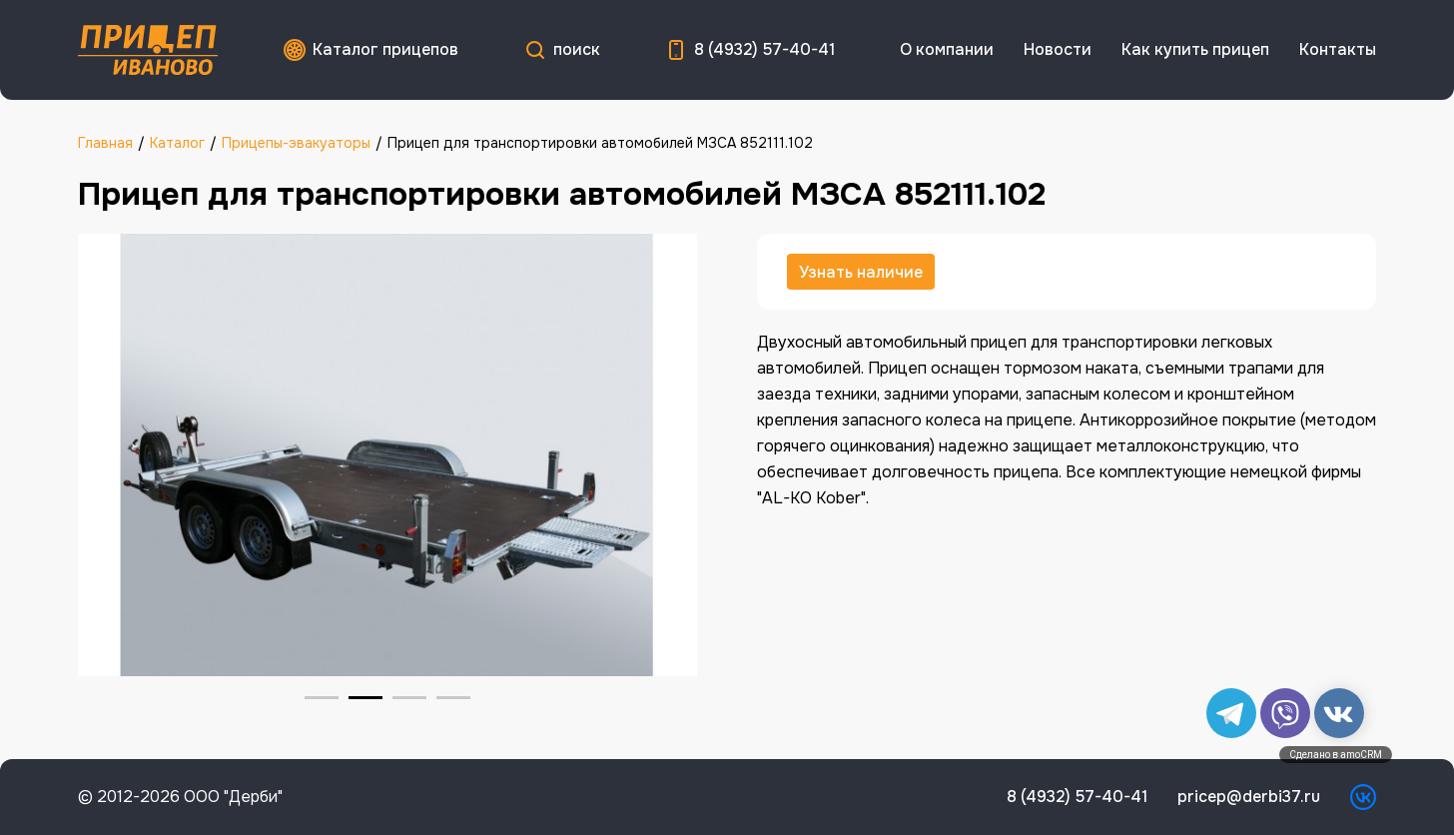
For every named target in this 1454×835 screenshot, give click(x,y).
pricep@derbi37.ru (1248, 796)
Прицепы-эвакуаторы (296, 143)
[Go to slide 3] (409, 697)
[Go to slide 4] (453, 697)
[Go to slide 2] (365, 697)
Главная (105, 143)
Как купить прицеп (1195, 49)
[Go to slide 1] (322, 697)
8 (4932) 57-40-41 (764, 49)
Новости (1057, 49)
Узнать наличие (861, 272)
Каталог (177, 143)
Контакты (1337, 49)
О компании (947, 49)
